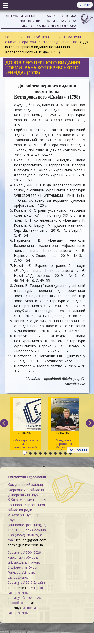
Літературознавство (60, 41)
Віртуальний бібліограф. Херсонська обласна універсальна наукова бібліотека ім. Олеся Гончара (40, 20)
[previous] (4, 423)
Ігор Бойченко (18, 588)
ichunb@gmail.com (31, 540)
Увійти (84, 4)
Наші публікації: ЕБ (41, 36)
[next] (90, 423)
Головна (12, 36)
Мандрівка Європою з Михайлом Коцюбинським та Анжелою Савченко (63, 424)
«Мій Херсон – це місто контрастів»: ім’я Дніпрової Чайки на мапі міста (25, 424)
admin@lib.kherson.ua (25, 545)
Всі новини (78, 450)
